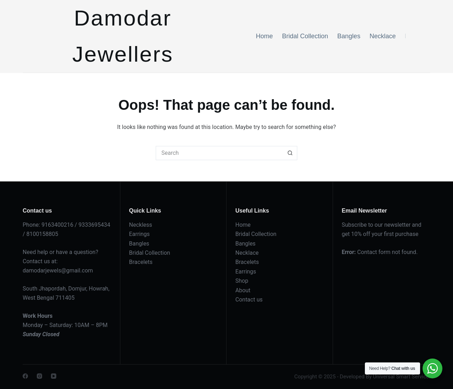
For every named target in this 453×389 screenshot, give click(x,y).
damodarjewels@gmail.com (58, 270)
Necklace (382, 36)
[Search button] (290, 153)
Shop (241, 280)
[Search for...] (219, 153)
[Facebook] (25, 376)
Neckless (140, 224)
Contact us (249, 299)
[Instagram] (39, 376)
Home (264, 36)
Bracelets (141, 262)
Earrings (139, 234)
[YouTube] (53, 376)
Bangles (348, 36)
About (243, 290)
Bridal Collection (305, 36)
